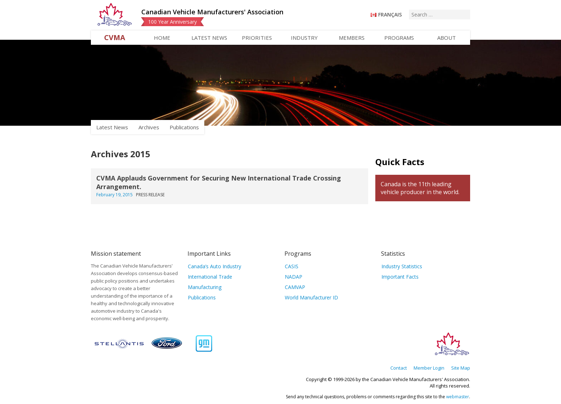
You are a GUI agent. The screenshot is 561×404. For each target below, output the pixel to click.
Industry (304, 37)
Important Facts (400, 276)
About (446, 37)
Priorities (257, 37)
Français (390, 14)
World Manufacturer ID (311, 297)
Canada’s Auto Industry (214, 266)
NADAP (293, 276)
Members (352, 37)
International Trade (210, 276)
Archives (148, 127)
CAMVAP (295, 287)
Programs (399, 37)
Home (162, 37)
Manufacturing (204, 287)
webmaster (457, 397)
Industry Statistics (401, 266)
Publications (184, 127)
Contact (398, 368)
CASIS (291, 266)
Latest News (209, 37)
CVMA (114, 37)
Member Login (429, 368)
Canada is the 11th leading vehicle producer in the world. (420, 188)
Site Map (460, 368)
